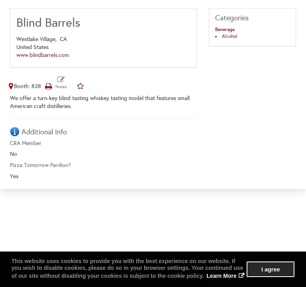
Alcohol (229, 36)
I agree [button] (270, 269)
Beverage (225, 29)
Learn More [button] (221, 276)
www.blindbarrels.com (42, 55)
